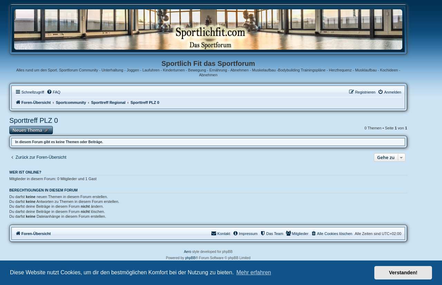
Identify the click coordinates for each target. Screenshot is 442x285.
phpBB (190, 258)
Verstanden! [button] (403, 272)
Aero (187, 252)
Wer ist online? (25, 172)
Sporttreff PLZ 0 (33, 120)
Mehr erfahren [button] (253, 272)
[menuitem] (53, 92)
